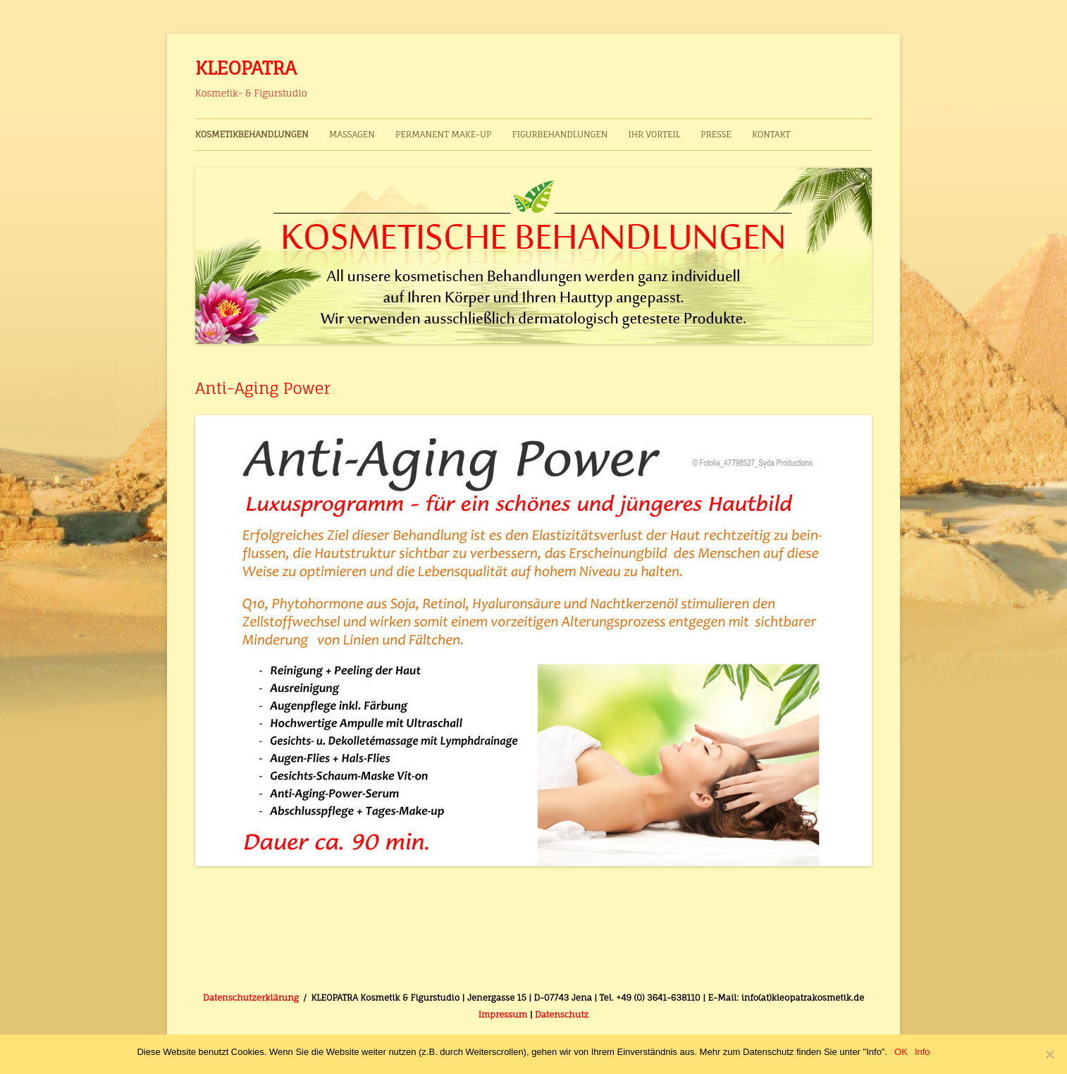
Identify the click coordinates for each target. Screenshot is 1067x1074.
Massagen (352, 134)
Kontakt (771, 134)
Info (922, 1052)
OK (901, 1052)
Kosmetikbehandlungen (252, 134)
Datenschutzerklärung (251, 997)
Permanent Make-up (443, 134)
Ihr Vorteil (653, 134)
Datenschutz (561, 1014)
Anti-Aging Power (263, 387)
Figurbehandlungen (560, 134)
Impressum (503, 1014)
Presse (716, 134)
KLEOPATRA (246, 67)
